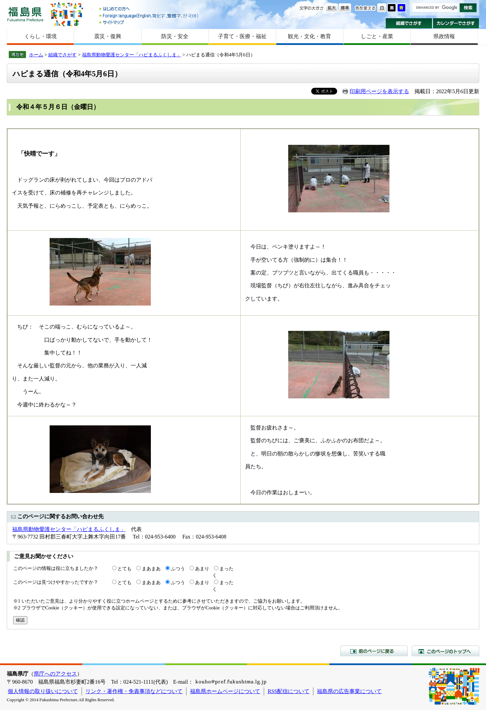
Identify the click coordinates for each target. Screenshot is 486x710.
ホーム (36, 54)
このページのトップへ (445, 651)
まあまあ (151, 568)
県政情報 (444, 36)
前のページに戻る (374, 651)
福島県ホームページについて (225, 691)
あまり (202, 568)
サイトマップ (149, 22)
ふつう (178, 568)
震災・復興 (107, 36)
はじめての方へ (149, 9)
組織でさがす (409, 23)
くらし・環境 (40, 36)
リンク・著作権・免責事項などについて (134, 691)
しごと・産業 (377, 36)
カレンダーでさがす (456, 23)
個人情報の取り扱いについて (43, 691)
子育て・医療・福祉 (242, 36)
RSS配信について (288, 691)
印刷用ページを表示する (379, 91)
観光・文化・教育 (309, 36)
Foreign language (149, 15)
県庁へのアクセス (55, 674)
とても (124, 568)
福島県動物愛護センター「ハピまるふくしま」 (131, 54)
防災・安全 (174, 36)
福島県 (25, 14)
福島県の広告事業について (349, 691)
